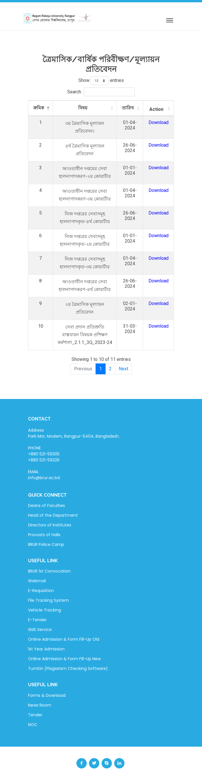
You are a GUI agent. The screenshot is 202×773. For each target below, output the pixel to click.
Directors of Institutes (49, 511)
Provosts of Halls (44, 521)
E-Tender (37, 606)
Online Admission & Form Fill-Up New (64, 645)
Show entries (101, 80)
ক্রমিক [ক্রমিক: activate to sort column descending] (37, 108)
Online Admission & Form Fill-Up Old (63, 625)
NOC (32, 711)
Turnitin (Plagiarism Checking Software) (68, 655)
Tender (35, 701)
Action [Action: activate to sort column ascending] (158, 109)
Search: (101, 91)
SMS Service (40, 616)
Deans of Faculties (46, 492)
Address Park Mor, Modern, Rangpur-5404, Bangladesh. (74, 419)
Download (160, 122)
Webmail (37, 567)
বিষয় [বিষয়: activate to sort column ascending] (84, 108)
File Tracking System (48, 587)
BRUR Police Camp (46, 531)
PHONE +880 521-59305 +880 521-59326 (44, 440)
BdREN (157, 765)
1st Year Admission (46, 635)
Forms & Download (47, 682)
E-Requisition (41, 577)
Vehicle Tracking (44, 596)
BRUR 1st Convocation (49, 557)
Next (123, 355)
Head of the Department (53, 501)
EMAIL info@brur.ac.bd (44, 461)
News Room (39, 691)
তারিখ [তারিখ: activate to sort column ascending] (132, 108)
